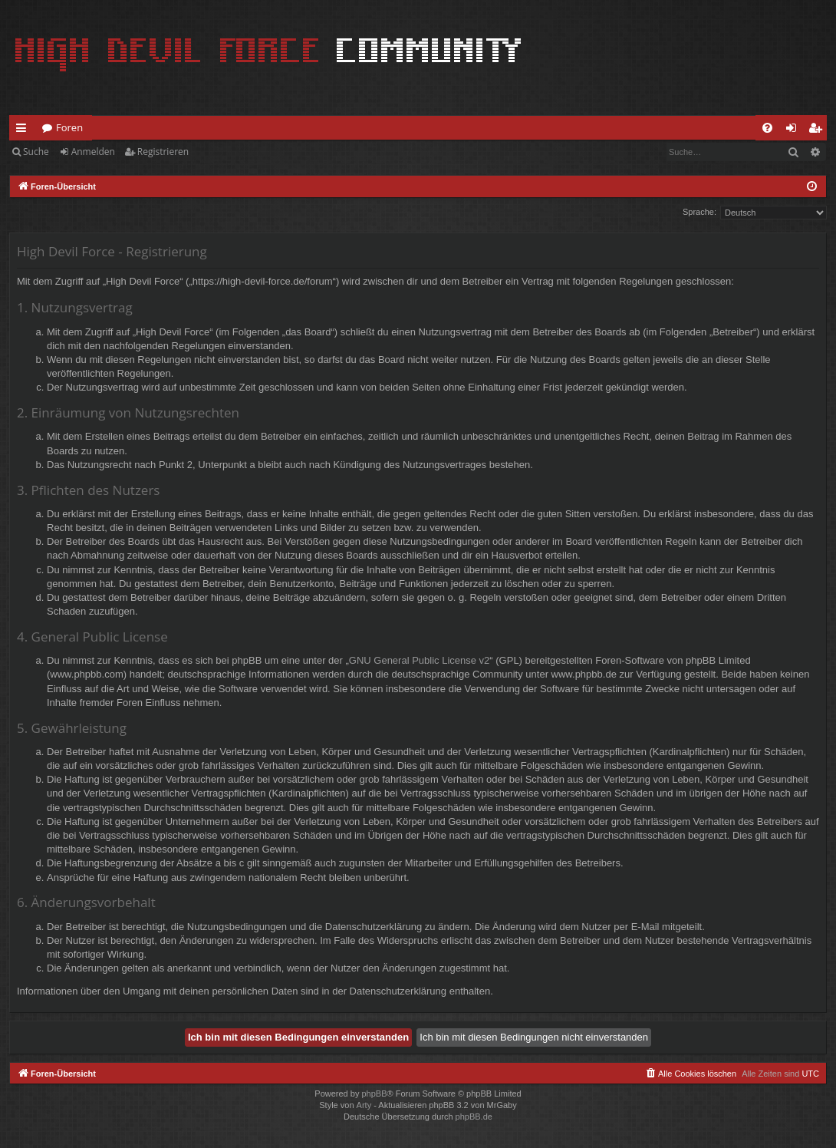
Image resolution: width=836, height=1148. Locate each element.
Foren (69, 127)
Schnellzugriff (24, 130)
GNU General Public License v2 (419, 660)
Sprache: (699, 211)
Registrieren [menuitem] (818, 130)
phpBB (374, 1093)
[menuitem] (767, 127)
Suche (36, 151)
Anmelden (93, 151)
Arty (364, 1105)
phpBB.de (474, 1116)
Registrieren (163, 151)
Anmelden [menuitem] (795, 130)
